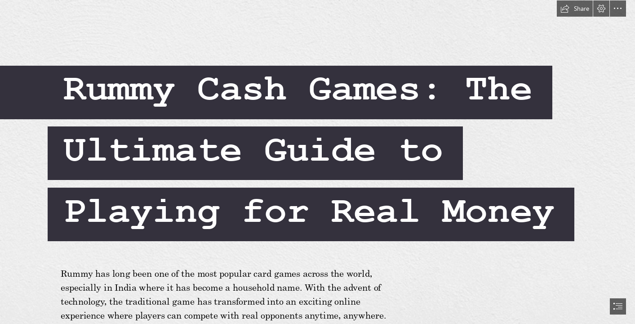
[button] (575, 8)
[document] (317, 162)
